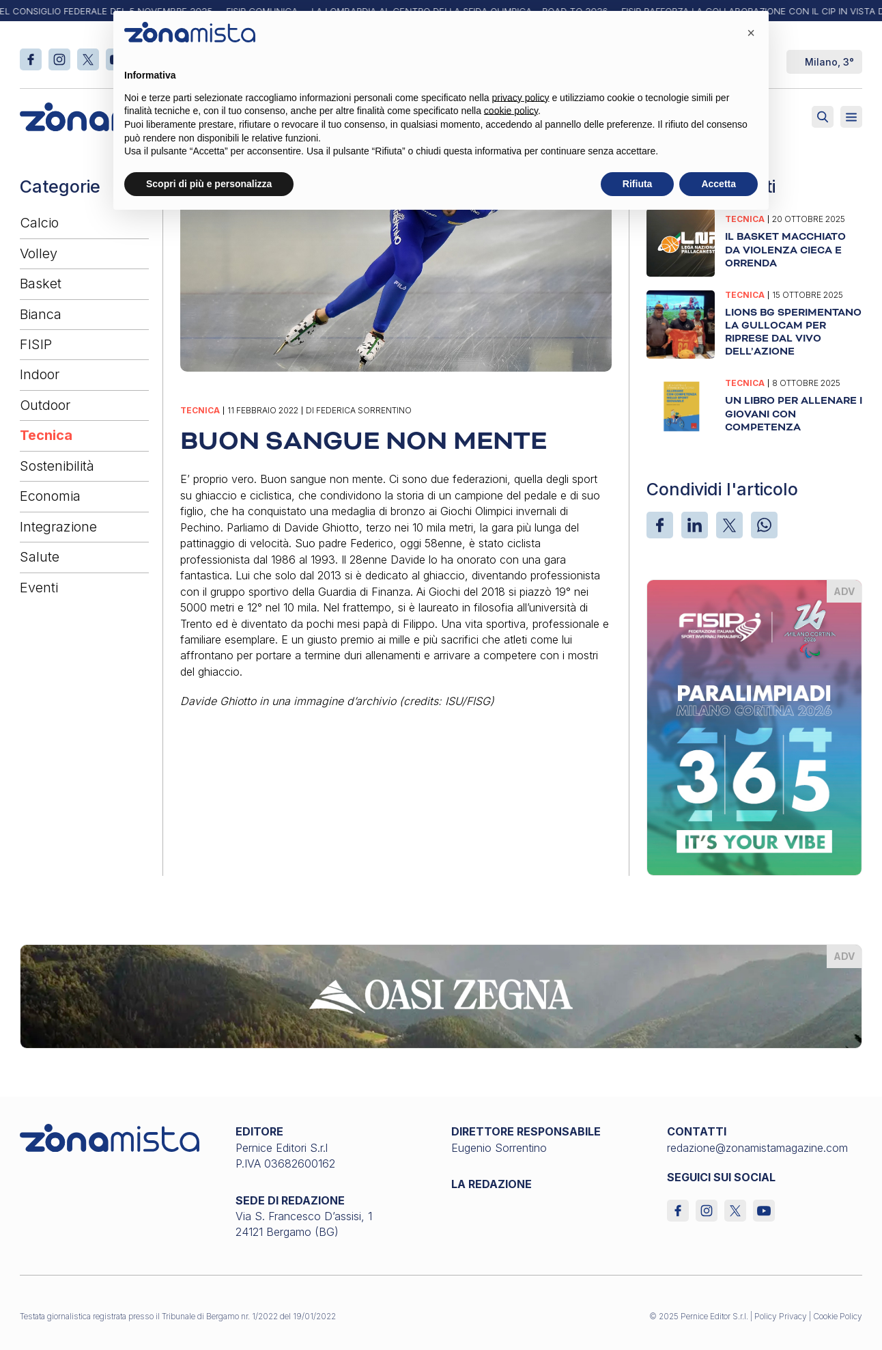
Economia (50, 496)
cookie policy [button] (511, 110)
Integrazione (58, 527)
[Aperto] (851, 117)
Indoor (39, 374)
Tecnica (46, 435)
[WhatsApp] (764, 525)
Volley (38, 253)
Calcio (39, 223)
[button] (751, 33)
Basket (40, 283)
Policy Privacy (780, 1316)
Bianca (40, 314)
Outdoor (45, 405)
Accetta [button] (718, 183)
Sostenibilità (57, 466)
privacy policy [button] (521, 97)
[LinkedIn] (694, 525)
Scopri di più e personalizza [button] (209, 183)
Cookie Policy (837, 1316)
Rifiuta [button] (638, 183)
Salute (39, 557)
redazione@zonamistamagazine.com (757, 1148)
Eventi (39, 587)
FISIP (36, 344)
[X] (729, 525)
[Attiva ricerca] (823, 117)
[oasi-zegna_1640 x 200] (441, 995)
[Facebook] (659, 525)
